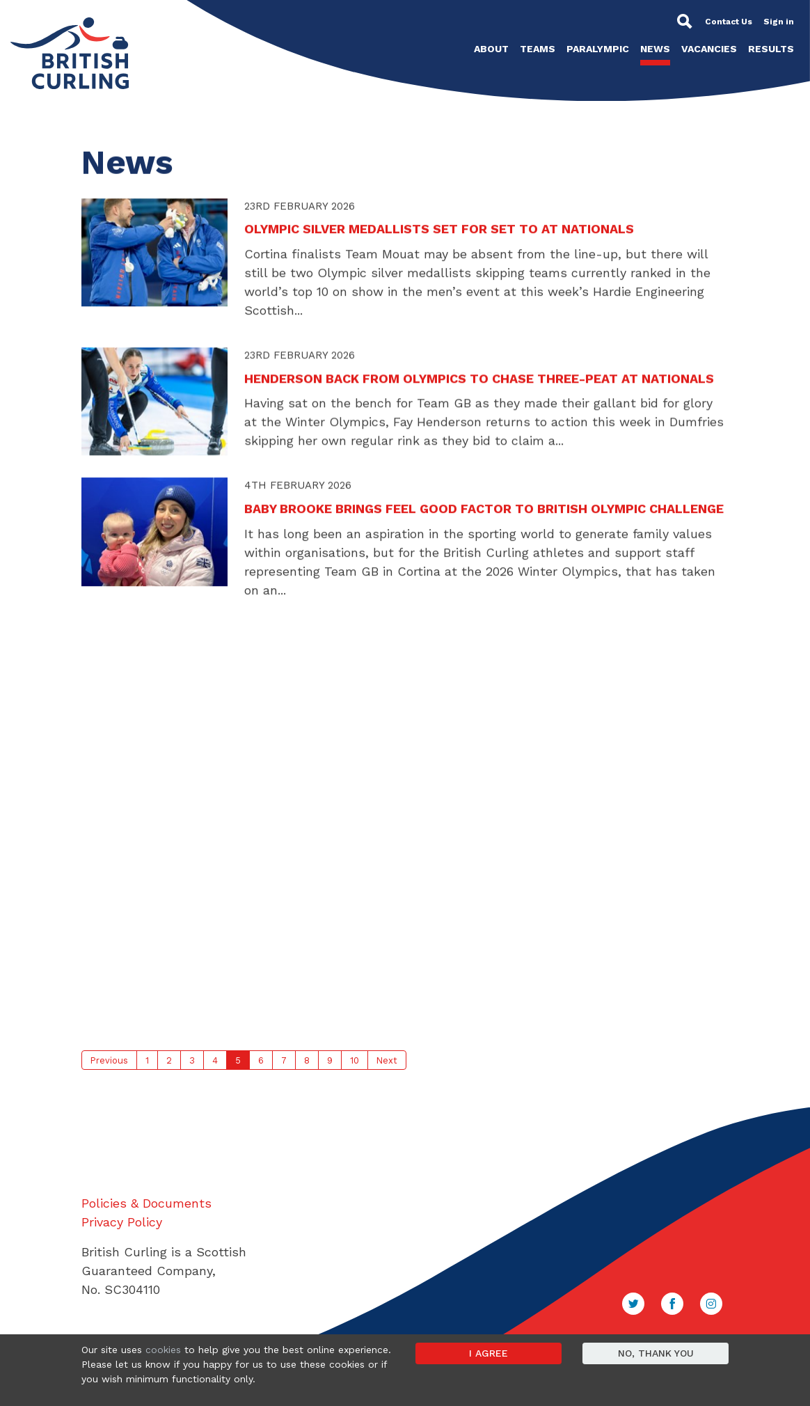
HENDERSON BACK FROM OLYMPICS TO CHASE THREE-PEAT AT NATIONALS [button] (479, 381)
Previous (109, 1060)
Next (386, 1060)
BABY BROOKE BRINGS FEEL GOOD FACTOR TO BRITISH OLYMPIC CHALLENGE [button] (484, 512)
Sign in (778, 21)
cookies (163, 1349)
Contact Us (728, 21)
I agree (488, 1353)
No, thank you (656, 1353)
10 (354, 1060)
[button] (154, 256)
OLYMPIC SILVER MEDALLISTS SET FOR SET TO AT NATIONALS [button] (439, 233)
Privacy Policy (121, 1222)
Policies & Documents (146, 1203)
